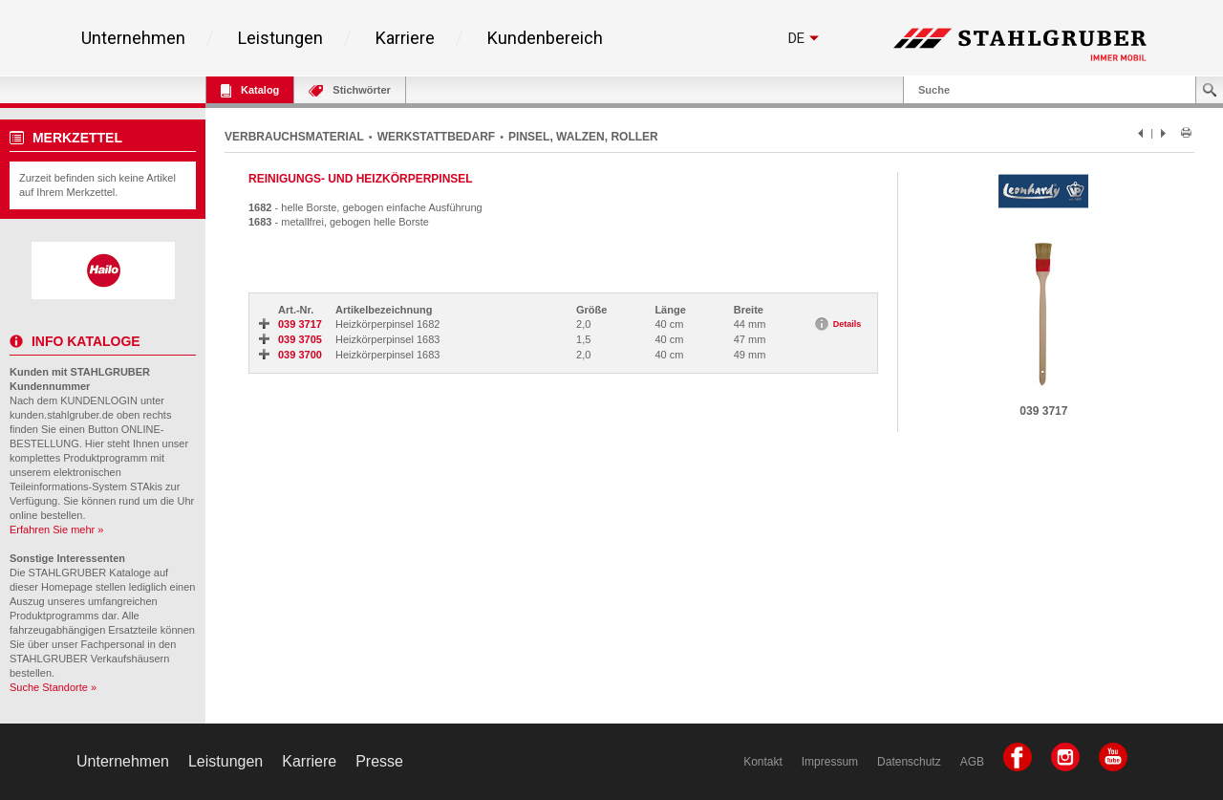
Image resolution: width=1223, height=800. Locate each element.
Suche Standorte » (53, 687)
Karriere (405, 38)
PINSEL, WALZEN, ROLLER (583, 136)
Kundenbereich (545, 38)
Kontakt (763, 761)
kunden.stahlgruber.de (62, 415)
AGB (972, 761)
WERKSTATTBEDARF (436, 136)
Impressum (830, 761)
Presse (379, 761)
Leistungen (280, 38)
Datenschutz (909, 761)
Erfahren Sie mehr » (56, 529)
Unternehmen (133, 38)
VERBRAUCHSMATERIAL (294, 136)
